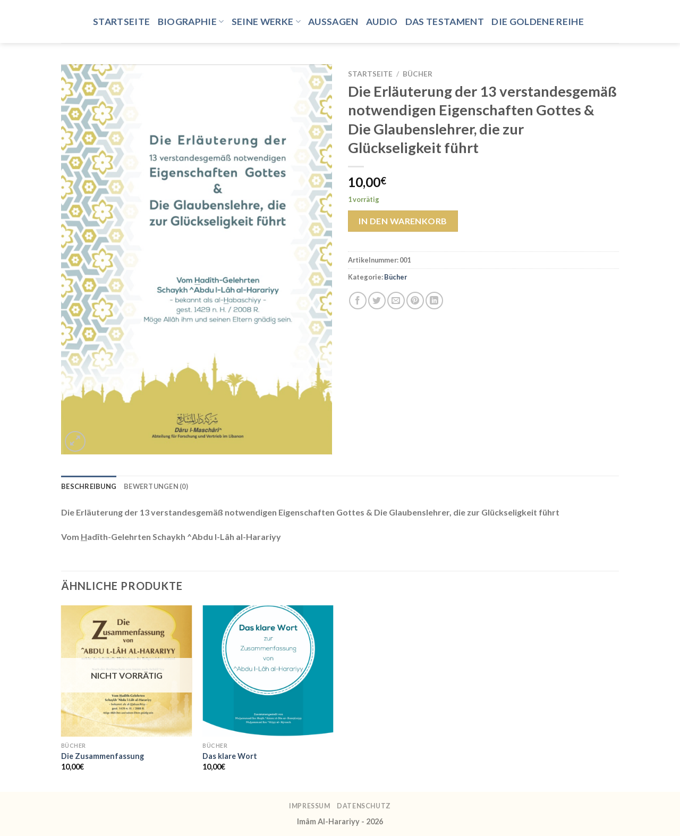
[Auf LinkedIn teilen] (434, 300)
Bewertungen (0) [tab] (156, 486)
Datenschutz (364, 806)
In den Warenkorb (403, 221)
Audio (382, 21)
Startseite (121, 21)
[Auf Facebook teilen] (358, 300)
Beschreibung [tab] (88, 486)
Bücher (417, 74)
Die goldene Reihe (537, 21)
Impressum (309, 806)
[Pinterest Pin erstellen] (415, 300)
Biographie (191, 21)
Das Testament (444, 21)
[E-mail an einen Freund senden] (396, 300)
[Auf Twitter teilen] (377, 300)
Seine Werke (266, 21)
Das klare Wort (229, 756)
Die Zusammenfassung (102, 756)
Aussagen (333, 21)
